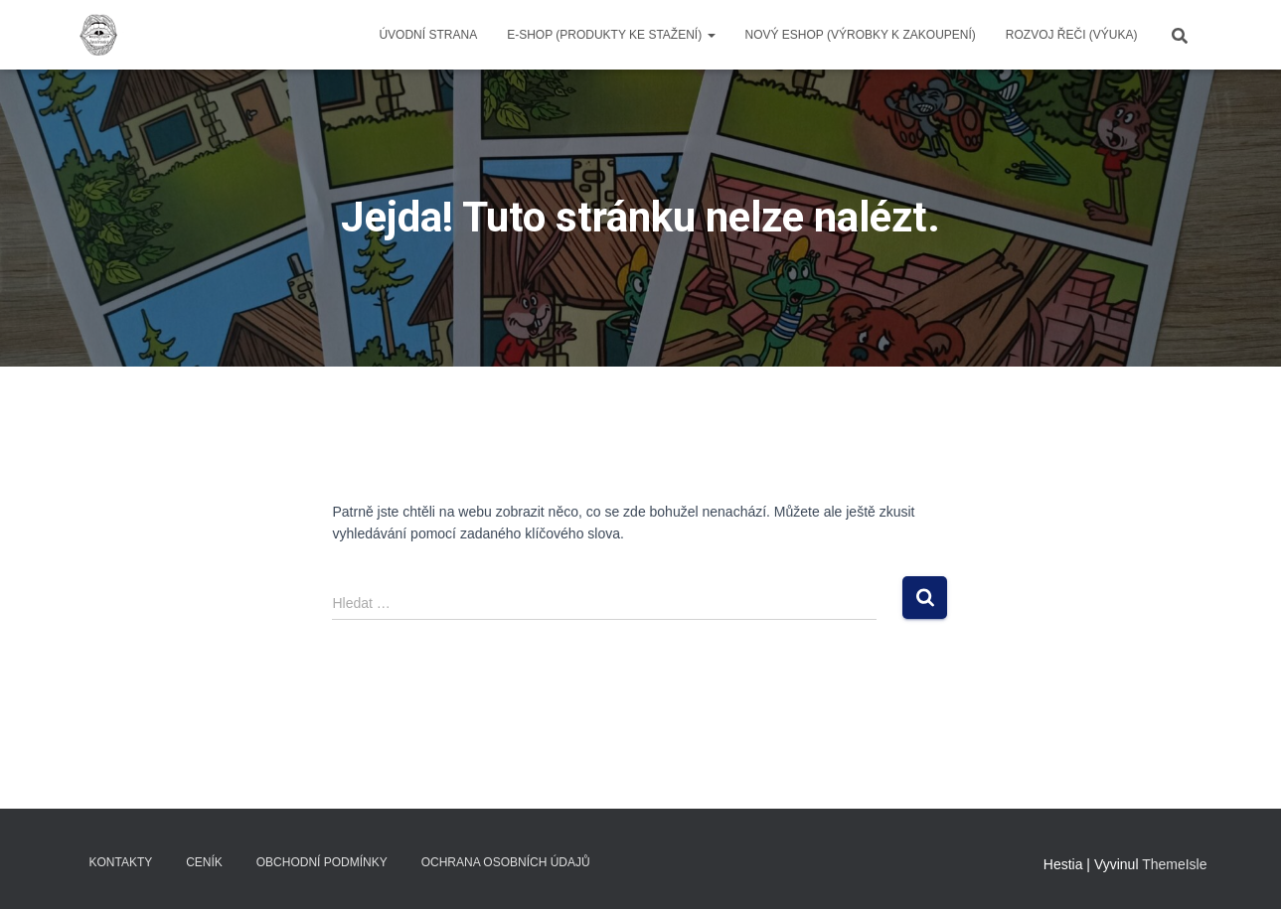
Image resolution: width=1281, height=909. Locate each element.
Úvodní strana (428, 35)
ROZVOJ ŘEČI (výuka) (1072, 35)
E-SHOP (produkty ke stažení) (611, 35)
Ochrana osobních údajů (505, 862)
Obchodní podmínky (322, 862)
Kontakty (121, 862)
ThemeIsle (1174, 864)
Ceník (204, 862)
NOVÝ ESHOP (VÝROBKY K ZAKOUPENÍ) (860, 35)
